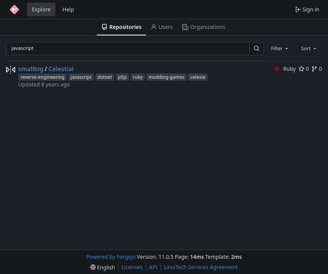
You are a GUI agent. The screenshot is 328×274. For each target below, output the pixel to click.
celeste (197, 77)
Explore (41, 9)
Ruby (285, 68)
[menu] (102, 267)
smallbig (30, 69)
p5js (122, 77)
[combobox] (280, 48)
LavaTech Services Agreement (201, 267)
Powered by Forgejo (111, 256)
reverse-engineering (42, 77)
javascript (81, 77)
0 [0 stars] (303, 68)
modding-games (166, 77)
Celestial (61, 69)
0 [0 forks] (316, 68)
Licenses (132, 267)
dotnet (105, 77)
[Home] (14, 9)
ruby (138, 77)
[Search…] (256, 48)
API (153, 267)
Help (68, 9)
